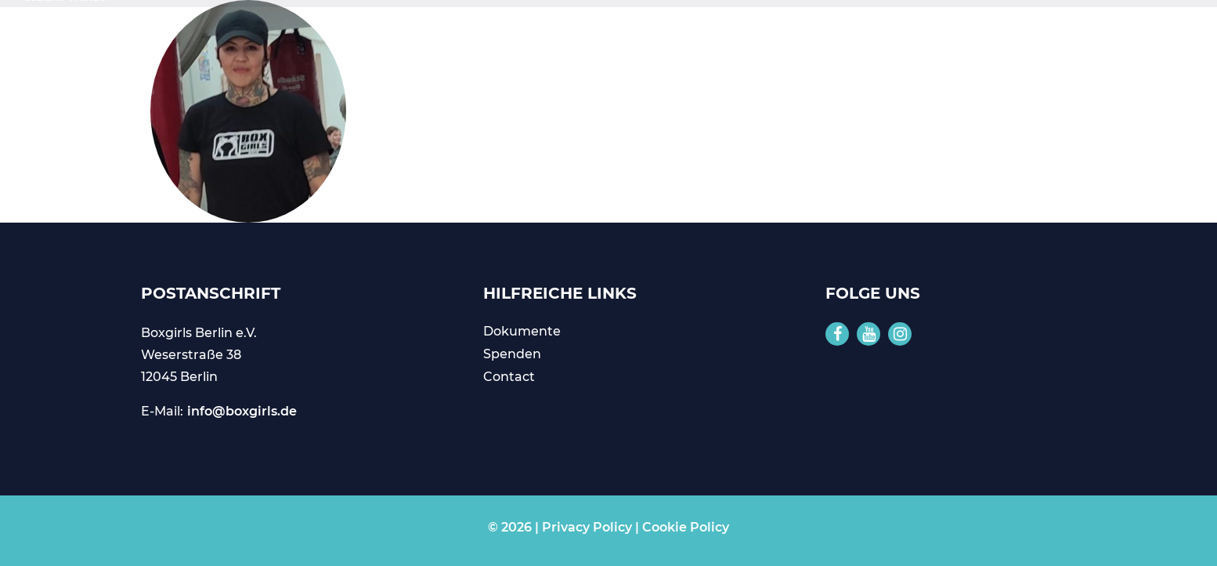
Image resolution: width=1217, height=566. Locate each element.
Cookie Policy (685, 527)
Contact (509, 376)
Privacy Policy (587, 527)
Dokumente (522, 331)
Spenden (512, 353)
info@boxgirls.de (242, 411)
